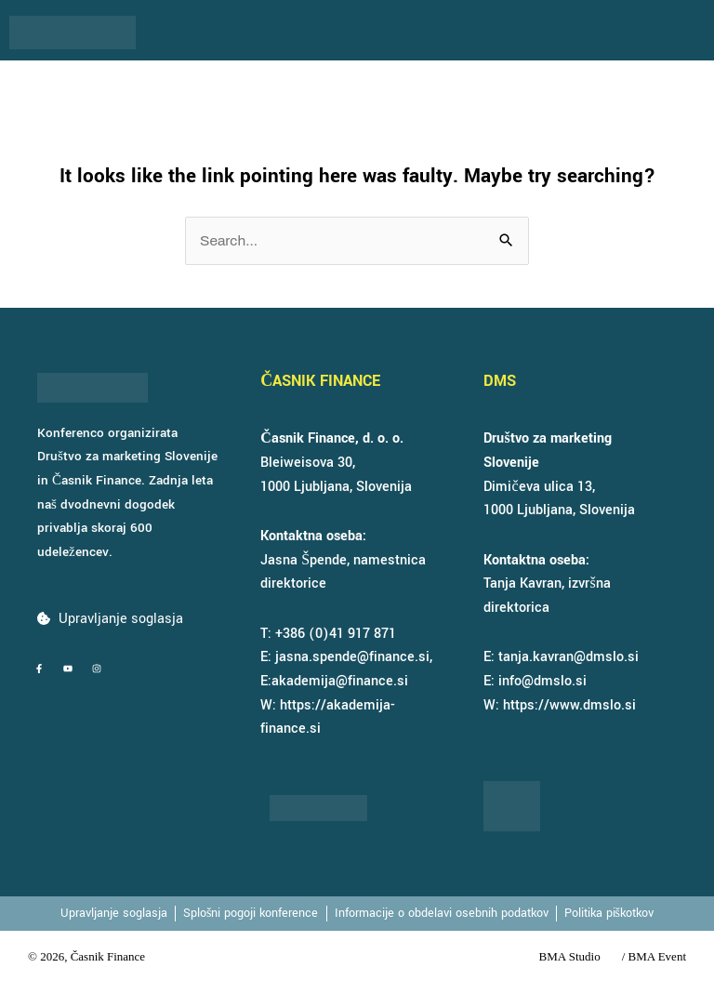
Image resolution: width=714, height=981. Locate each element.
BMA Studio (570, 956)
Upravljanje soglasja (121, 619)
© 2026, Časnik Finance (86, 956)
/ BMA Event (654, 956)
